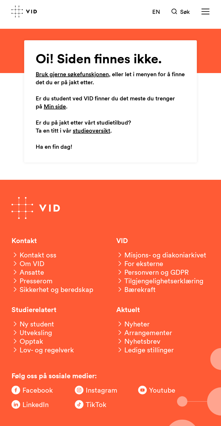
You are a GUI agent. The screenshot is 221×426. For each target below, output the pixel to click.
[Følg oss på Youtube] (161, 390)
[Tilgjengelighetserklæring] (159, 280)
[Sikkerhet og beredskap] (52, 289)
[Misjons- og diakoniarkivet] (161, 255)
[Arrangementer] (144, 332)
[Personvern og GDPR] (152, 272)
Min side (55, 107)
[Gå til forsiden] (24, 11)
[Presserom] (32, 280)
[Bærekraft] (136, 289)
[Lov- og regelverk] (43, 349)
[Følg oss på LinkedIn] (35, 404)
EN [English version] (156, 11)
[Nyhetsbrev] (138, 341)
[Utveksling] (32, 332)
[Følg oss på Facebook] (35, 390)
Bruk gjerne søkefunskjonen (72, 74)
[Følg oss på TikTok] (98, 404)
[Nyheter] (133, 324)
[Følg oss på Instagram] (98, 390)
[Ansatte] (28, 272)
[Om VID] (28, 263)
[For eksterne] (139, 263)
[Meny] (205, 11)
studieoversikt (91, 131)
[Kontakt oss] (34, 255)
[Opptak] (27, 341)
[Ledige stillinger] (145, 349)
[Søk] (181, 11)
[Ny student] (33, 324)
